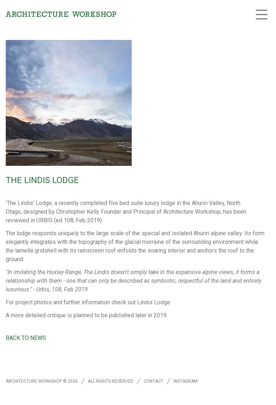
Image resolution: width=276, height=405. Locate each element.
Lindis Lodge (153, 302)
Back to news (26, 338)
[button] (261, 14)
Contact (153, 381)
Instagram (185, 381)
